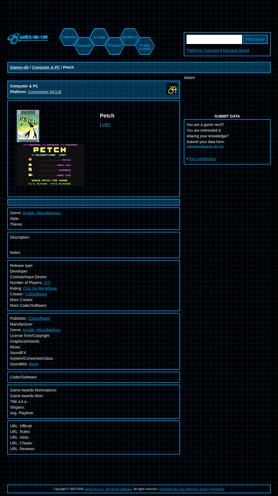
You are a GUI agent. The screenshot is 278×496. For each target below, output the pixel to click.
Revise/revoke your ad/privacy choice (184, 489)
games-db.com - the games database (108, 489)
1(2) (47, 282)
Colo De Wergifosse (40, 288)
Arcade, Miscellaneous (42, 330)
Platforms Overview (203, 50)
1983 (106, 124)
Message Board (236, 50)
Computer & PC (46, 67)
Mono (34, 364)
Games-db (19, 67)
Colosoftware (36, 294)
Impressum (217, 489)
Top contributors (202, 159)
